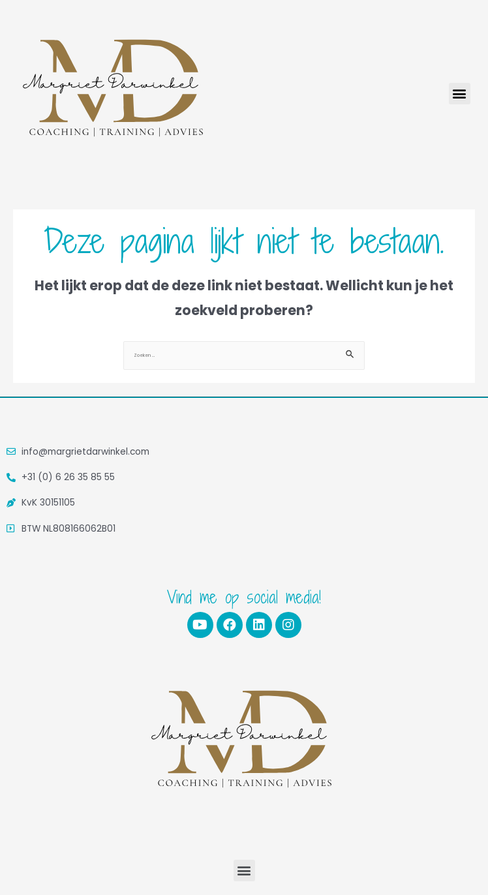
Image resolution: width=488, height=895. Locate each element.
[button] (459, 93)
